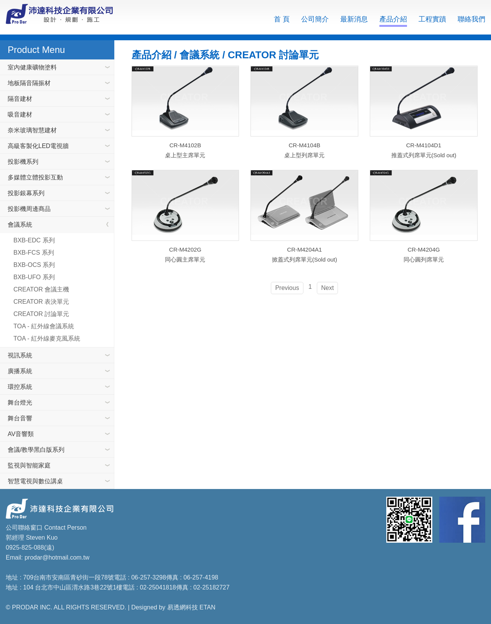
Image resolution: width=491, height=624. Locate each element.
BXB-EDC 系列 (34, 240)
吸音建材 (20, 114)
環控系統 (20, 387)
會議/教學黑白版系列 (36, 449)
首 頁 (282, 19)
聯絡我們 (471, 19)
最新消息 (354, 19)
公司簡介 (315, 19)
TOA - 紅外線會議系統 (43, 326)
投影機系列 (23, 161)
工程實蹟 (432, 19)
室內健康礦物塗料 (32, 67)
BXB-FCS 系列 (33, 252)
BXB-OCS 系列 (34, 265)
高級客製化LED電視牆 (38, 146)
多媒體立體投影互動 (35, 177)
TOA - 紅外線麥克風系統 (46, 338)
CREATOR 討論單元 (41, 314)
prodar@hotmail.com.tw (57, 557)
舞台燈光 (20, 402)
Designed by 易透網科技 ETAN (173, 607)
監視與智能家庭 (29, 465)
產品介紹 (393, 19)
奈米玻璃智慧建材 (32, 130)
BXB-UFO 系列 (34, 277)
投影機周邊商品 (29, 209)
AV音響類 (21, 434)
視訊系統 (20, 355)
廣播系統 (20, 371)
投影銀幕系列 (26, 193)
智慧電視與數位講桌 (35, 481)
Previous (287, 287)
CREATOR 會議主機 (41, 289)
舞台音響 (20, 418)
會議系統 (20, 224)
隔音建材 (20, 98)
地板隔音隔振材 (29, 83)
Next (327, 287)
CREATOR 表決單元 (41, 301)
